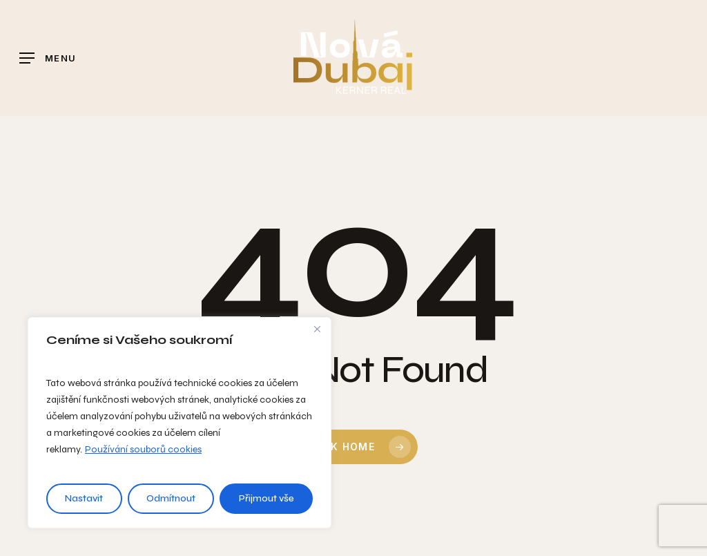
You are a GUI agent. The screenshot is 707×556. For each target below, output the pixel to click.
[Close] (317, 328)
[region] (179, 422)
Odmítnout (170, 498)
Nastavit (84, 498)
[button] (47, 58)
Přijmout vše (266, 498)
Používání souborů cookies (143, 449)
